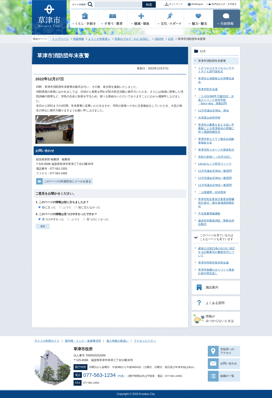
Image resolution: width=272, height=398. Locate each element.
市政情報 (78, 38)
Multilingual (194, 4)
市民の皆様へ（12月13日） (215, 156)
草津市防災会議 (208, 89)
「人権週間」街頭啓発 (212, 192)
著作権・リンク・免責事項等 (83, 340)
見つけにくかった (98, 219)
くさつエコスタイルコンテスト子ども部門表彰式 (216, 69)
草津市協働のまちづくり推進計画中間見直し (216, 271)
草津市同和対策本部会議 (213, 262)
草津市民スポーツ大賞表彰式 (216, 149)
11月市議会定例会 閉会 (213, 110)
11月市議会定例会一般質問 (215, 170)
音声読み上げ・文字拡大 (221, 4)
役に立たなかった (89, 207)
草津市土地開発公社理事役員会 (216, 80)
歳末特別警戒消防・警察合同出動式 (216, 222)
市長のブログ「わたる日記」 (132, 38)
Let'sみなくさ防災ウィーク (215, 163)
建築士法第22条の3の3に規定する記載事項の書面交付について (216, 252)
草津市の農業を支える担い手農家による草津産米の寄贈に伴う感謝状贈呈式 (216, 128)
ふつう (67, 207)
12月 (171, 38)
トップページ (60, 38)
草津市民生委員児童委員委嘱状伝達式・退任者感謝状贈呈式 (216, 203)
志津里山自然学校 (209, 117)
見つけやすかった (53, 219)
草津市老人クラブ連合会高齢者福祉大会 (216, 141)
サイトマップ (172, 4)
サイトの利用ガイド (47, 340)
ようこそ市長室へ (99, 38)
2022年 (159, 38)
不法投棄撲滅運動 (209, 213)
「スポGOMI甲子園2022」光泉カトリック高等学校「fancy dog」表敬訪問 (216, 100)
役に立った (49, 207)
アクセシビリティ (145, 340)
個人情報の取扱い (117, 340)
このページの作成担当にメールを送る (67, 181)
